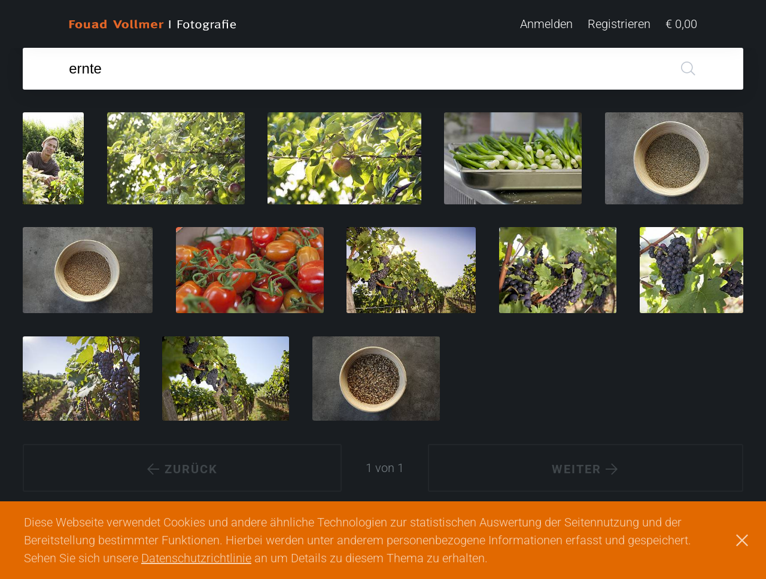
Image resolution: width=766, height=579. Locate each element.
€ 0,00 (681, 24)
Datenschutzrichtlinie (196, 558)
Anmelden (546, 24)
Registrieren (619, 24)
